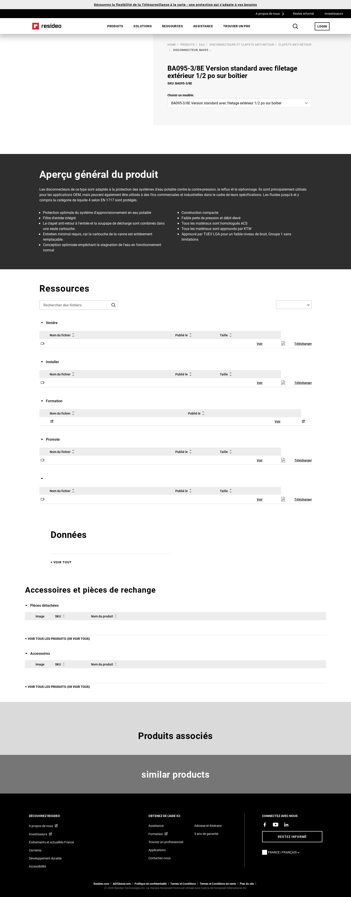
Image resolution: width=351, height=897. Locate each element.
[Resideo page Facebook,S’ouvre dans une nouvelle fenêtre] (265, 825)
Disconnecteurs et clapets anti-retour (242, 44)
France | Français (285, 852)
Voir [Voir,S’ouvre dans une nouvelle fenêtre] (260, 343)
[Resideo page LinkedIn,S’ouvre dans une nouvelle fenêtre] (286, 825)
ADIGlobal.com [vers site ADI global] (122, 883)
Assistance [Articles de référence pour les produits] (156, 825)
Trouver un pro (236, 26)
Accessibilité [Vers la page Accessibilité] (37, 866)
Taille (226, 335)
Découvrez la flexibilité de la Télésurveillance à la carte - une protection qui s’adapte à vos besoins (175, 4)
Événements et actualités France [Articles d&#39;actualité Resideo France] (51, 842)
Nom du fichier (63, 335)
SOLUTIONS (142, 26)
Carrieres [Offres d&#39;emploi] (35, 850)
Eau (202, 44)
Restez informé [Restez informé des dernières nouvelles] (292, 836)
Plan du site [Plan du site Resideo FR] (247, 883)
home (171, 44)
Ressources (172, 26)
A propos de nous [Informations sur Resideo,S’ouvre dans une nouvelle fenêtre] (41, 826)
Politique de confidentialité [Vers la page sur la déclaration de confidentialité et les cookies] (151, 883)
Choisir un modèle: (180, 95)
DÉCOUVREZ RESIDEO (50, 816)
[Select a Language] (294, 304)
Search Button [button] (295, 26)
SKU (60, 616)
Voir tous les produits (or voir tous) (59, 638)
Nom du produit (104, 616)
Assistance (203, 26)
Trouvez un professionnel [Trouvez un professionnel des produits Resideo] (165, 842)
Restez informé (303, 13)
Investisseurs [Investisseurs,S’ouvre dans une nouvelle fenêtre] (334, 13)
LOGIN (323, 26)
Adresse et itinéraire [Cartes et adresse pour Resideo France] (208, 825)
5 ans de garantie (206, 834)
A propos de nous (271, 13)
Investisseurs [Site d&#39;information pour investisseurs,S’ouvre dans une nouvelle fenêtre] (38, 834)
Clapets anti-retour (294, 44)
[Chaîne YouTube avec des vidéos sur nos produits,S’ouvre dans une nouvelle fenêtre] (275, 825)
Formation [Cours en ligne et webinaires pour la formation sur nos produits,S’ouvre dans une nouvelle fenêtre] (155, 834)
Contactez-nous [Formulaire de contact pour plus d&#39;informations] (159, 858)
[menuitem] (115, 26)
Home (46, 26)
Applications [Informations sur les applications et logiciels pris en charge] (157, 850)
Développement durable (45, 858)
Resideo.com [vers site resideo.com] (101, 883)
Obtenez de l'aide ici (170, 816)
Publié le (184, 335)
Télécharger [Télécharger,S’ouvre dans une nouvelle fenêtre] (303, 343)
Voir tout (63, 562)
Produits (115, 26)
